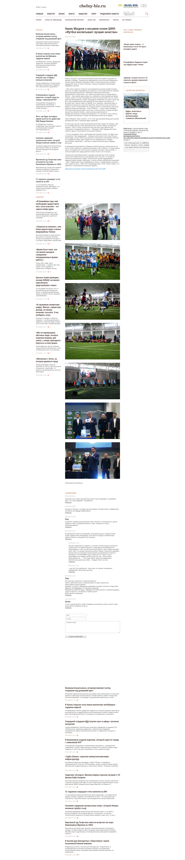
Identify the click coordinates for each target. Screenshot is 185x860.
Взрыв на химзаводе (53, 20)
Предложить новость (109, 13)
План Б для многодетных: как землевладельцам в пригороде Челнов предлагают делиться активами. (47, 215)
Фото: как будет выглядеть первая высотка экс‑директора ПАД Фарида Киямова (48, 118)
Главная (39, 13)
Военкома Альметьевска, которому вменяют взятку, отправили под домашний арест (48, 36)
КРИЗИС (38, 20)
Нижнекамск (104, 20)
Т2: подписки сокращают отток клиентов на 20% (48, 180)
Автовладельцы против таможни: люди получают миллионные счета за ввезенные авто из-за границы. (48, 348)
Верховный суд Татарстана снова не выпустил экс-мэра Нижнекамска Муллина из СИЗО (48, 162)
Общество (83, 13)
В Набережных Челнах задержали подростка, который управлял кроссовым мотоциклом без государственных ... (48, 64)
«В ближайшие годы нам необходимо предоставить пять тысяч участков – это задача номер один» (47, 205)
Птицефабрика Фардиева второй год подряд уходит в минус (135, 63)
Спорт (93, 13)
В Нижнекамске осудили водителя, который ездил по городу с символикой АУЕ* (47, 97)
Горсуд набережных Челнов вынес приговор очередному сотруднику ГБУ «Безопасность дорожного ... (48, 85)
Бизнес (62, 13)
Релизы (116, 20)
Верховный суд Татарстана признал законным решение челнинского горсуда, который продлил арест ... (48, 169)
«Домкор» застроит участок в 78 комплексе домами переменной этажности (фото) (135, 80)
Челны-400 (91, 20)
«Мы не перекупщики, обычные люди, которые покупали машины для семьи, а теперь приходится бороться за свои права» (48, 337)
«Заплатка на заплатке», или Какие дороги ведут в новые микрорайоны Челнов (48, 229)
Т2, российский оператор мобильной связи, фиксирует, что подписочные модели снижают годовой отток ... (48, 187)
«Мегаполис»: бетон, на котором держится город (47, 360)
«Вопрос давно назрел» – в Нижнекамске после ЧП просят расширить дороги (135, 46)
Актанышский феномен (74, 20)
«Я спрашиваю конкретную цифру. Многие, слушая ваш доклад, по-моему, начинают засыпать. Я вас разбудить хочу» (48, 309)
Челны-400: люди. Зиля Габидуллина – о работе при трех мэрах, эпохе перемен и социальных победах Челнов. (48, 265)
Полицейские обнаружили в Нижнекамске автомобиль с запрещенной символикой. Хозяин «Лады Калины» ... (48, 105)
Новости (51, 13)
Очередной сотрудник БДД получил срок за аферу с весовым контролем (46, 77)
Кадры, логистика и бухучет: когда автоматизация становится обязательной (136, 115)
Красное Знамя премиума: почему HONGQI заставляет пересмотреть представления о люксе (48, 281)
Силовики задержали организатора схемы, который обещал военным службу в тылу (48, 140)
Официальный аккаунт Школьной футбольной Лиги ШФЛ (85, 169)
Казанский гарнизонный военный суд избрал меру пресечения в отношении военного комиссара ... (48, 43)
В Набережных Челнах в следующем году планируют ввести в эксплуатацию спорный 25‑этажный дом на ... (48, 127)
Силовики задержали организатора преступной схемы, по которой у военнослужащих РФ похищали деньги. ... (48, 148)
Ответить (68, 502)
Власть (72, 13)
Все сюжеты (126, 20)
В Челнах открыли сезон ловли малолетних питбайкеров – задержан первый (48, 56)
